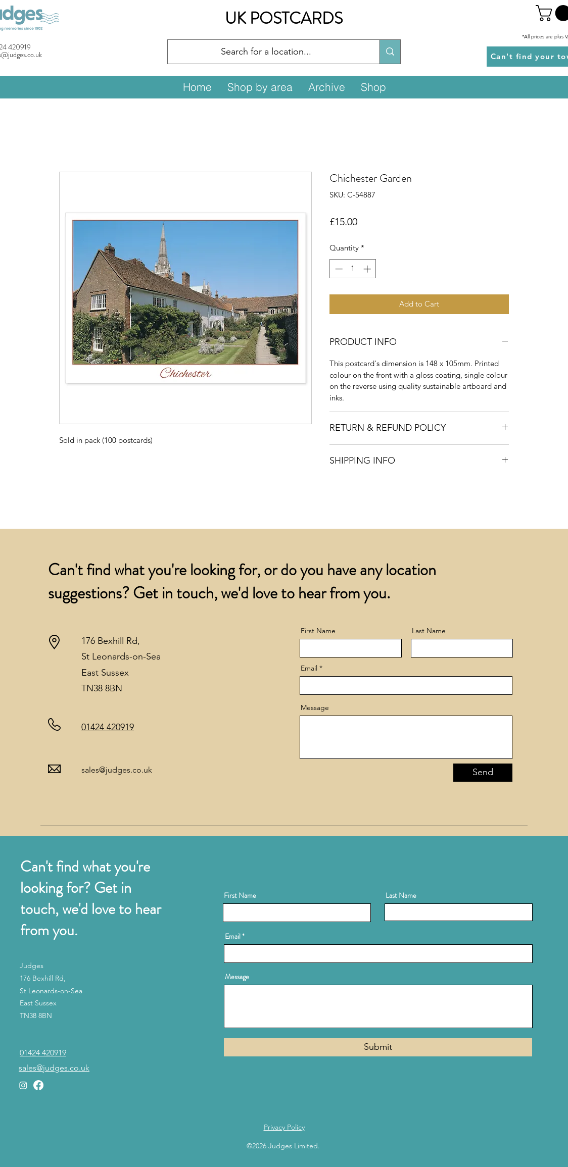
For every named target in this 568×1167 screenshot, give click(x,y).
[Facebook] (38, 1085)
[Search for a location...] (266, 52)
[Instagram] (23, 1085)
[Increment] (368, 269)
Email (309, 668)
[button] (259, 86)
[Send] (482, 773)
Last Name (429, 630)
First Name (318, 630)
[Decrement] (338, 269)
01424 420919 (107, 727)
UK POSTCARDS (284, 18)
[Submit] (378, 1047)
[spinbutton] (353, 269)
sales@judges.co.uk (116, 770)
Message (315, 707)
